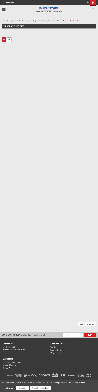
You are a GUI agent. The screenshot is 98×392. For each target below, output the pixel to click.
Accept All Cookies (40, 388)
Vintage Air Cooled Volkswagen (19, 21)
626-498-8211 (8, 2)
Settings (9, 388)
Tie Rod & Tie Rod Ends (75, 21)
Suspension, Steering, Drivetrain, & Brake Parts (48, 21)
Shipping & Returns (57, 353)
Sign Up (59, 350)
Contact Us (7, 368)
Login (52, 350)
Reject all (22, 388)
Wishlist (53, 347)
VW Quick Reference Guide (12, 362)
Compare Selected (87, 324)
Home (4, 21)
